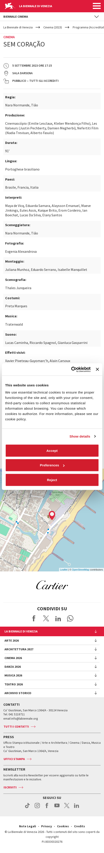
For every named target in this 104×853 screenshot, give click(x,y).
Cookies (63, 826)
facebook (47, 808)
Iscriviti (10, 787)
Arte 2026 (11, 640)
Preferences (52, 465)
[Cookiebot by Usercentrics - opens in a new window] (71, 369)
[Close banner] (97, 369)
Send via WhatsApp (70, 618)
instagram (37, 808)
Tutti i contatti (16, 727)
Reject (52, 480)
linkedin (76, 808)
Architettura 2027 (18, 649)
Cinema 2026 (13, 658)
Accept (51, 450)
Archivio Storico (17, 693)
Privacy (46, 826)
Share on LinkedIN (58, 618)
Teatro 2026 (13, 684)
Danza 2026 (12, 667)
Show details (80, 436)
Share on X (46, 618)
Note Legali (27, 826)
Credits (79, 826)
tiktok (27, 808)
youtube (57, 808)
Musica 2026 (13, 675)
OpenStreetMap (80, 569)
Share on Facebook (34, 618)
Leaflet (64, 569)
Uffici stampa (14, 759)
